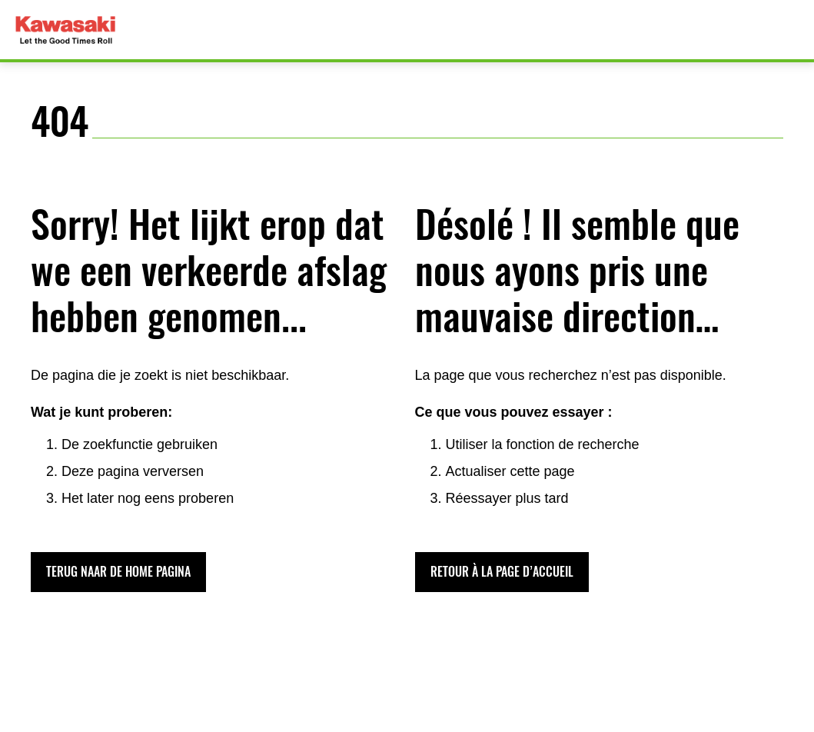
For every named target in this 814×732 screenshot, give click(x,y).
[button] (118, 572)
